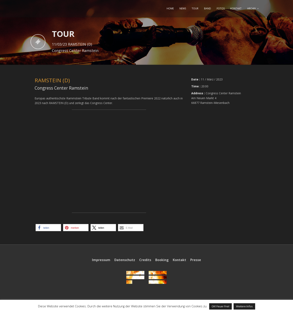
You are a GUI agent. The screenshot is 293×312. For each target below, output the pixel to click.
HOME (170, 8)
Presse (195, 260)
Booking (162, 260)
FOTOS (221, 8)
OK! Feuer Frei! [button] (220, 306)
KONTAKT (236, 8)
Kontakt (179, 260)
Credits (145, 260)
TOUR (195, 8)
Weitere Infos (244, 306)
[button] (48, 227)
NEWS (182, 8)
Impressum (101, 260)
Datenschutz (124, 260)
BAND (207, 8)
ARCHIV (251, 8)
